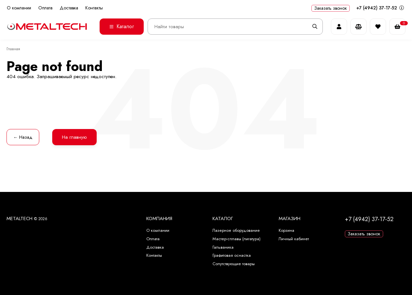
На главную (74, 137)
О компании (19, 8)
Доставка (69, 8)
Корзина (286, 230)
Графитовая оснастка (231, 255)
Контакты (94, 8)
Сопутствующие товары (233, 264)
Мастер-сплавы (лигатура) (236, 239)
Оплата (45, 8)
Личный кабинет (294, 239)
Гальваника (223, 247)
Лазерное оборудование (236, 230)
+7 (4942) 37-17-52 (380, 8)
